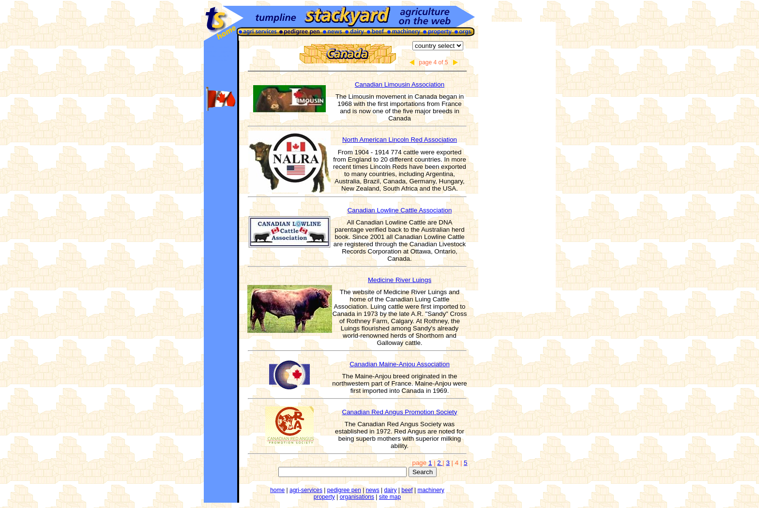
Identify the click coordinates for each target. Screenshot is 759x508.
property (324, 496)
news (373, 490)
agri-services (305, 490)
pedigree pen (344, 490)
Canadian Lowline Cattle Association (400, 210)
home (277, 490)
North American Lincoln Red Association (399, 139)
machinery (430, 490)
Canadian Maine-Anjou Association (399, 364)
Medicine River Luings (399, 280)
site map (390, 496)
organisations (357, 496)
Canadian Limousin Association (399, 84)
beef (406, 490)
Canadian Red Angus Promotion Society (399, 412)
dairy (390, 490)
